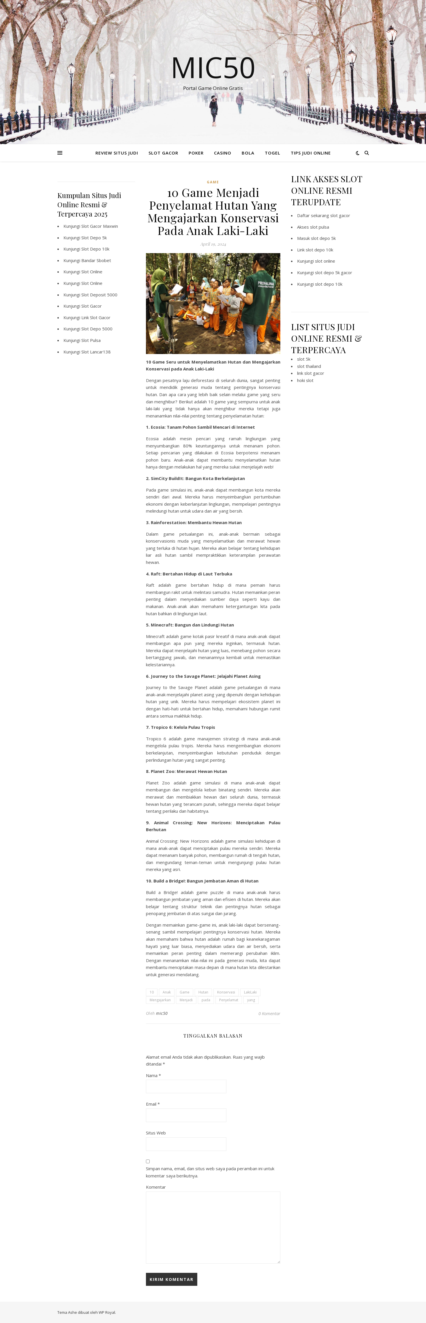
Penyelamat (228, 1000)
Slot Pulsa (91, 340)
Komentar (156, 1187)
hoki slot (305, 380)
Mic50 (213, 66)
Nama (153, 1075)
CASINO (222, 153)
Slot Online (91, 271)
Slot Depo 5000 (96, 329)
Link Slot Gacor (95, 317)
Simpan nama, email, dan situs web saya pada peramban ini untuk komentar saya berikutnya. (210, 1172)
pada (206, 1000)
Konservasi (226, 992)
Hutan (203, 992)
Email (153, 1104)
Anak (167, 992)
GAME (213, 182)
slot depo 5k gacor (333, 272)
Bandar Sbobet (96, 260)
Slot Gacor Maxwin (99, 226)
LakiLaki (250, 992)
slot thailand (309, 366)
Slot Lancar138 (96, 352)
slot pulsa (319, 227)
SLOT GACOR (163, 153)
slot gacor (340, 215)
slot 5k (303, 359)
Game (184, 992)
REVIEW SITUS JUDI (116, 153)
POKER (196, 153)
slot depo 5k (323, 238)
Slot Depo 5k (94, 237)
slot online (325, 261)
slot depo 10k (319, 250)
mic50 (162, 1013)
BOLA (248, 153)
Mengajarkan (160, 1000)
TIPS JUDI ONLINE (311, 153)
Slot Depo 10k (95, 249)
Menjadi (186, 1000)
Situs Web (156, 1133)
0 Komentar (269, 1013)
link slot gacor (310, 373)
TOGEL (272, 153)
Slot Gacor (91, 306)
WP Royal (107, 1312)
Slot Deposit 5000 (99, 295)
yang (251, 1000)
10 (152, 992)
